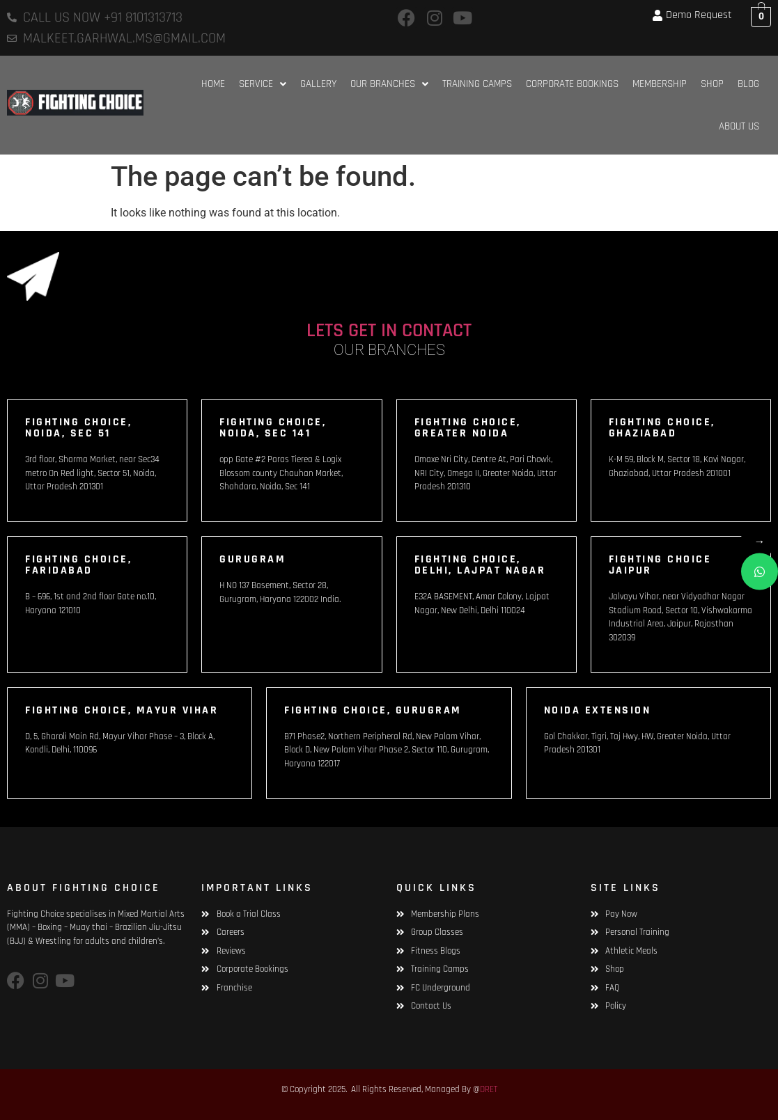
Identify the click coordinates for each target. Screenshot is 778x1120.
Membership (659, 83)
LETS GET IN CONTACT (389, 330)
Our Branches (389, 83)
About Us (739, 126)
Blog (748, 83)
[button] (262, 84)
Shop (712, 83)
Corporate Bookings (572, 83)
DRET (488, 1089)
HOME (213, 83)
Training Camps (477, 83)
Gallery (318, 83)
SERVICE (262, 83)
